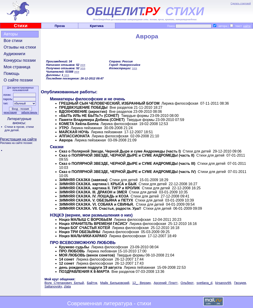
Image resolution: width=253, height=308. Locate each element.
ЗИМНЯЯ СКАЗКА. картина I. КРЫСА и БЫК (98, 184)
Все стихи (13, 40)
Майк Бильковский (114, 283)
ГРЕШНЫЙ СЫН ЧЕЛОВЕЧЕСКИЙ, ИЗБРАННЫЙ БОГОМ (109, 103)
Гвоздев (240, 283)
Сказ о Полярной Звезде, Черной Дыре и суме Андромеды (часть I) (120, 151)
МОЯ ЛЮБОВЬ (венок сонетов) (87, 255)
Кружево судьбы (74, 247)
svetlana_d (204, 283)
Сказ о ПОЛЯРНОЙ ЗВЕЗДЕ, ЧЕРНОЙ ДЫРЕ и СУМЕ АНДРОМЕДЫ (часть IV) (127, 172)
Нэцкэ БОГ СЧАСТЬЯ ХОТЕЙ (84, 228)
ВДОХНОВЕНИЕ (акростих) (83, 111)
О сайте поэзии (18, 80)
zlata (67, 286)
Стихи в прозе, (15, 126)
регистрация (10, 112)
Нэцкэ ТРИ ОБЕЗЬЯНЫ (79, 232)
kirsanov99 (223, 283)
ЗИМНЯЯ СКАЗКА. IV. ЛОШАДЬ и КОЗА (94, 196)
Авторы (11, 34)
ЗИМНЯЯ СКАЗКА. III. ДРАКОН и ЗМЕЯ (93, 192)
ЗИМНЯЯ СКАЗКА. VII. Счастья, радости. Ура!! (100, 208)
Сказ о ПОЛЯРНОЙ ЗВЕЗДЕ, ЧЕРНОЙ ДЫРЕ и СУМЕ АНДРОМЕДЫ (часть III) (127, 163)
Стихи (20, 25)
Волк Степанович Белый (64, 283)
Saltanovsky (53, 286)
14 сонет (66, 259)
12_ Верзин (141, 283)
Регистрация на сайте (18, 139)
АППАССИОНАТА (74, 136)
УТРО (64, 128)
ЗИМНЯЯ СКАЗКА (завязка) (83, 180)
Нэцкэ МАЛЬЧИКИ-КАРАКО (83, 236)
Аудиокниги (14, 54)
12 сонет (66, 263)
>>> (82, 65)
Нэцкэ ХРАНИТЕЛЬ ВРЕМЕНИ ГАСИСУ (93, 224)
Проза (60, 26)
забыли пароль (29, 112)
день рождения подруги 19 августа (90, 267)
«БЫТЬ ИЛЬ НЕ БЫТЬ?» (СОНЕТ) (89, 116)
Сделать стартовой (241, 3)
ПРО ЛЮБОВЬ (72, 251)
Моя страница (17, 67)
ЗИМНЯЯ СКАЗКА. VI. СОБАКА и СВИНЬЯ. (96, 204)
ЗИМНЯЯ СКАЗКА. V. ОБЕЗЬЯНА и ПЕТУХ (96, 200)
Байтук (92, 283)
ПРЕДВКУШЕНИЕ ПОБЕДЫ (83, 107)
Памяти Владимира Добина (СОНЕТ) (92, 120)
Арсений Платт (166, 283)
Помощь (12, 73)
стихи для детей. (19, 128)
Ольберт (187, 283)
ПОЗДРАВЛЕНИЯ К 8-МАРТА (84, 272)
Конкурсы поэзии (20, 60)
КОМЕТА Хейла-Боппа (78, 124)
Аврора (66, 140)
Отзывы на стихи (20, 47)
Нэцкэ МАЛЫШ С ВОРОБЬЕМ (85, 220)
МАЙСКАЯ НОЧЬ (74, 132)
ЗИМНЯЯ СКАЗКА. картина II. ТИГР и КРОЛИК (99, 188)
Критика (96, 26)
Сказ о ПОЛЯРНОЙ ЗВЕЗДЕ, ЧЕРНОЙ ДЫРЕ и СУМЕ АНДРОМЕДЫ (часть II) (126, 155)
